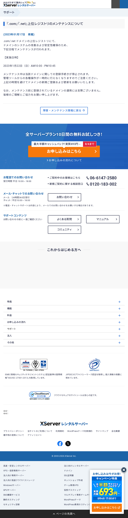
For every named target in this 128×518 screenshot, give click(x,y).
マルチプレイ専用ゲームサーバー (79, 495)
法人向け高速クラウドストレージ (18, 480)
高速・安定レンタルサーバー (16, 466)
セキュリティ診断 (11, 504)
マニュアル (102, 219)
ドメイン (68, 471)
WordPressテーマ (72, 500)
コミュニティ (64, 229)
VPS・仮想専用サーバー (14, 471)
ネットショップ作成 (73, 480)
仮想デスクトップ (72, 490)
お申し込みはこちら (107, 507)
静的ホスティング (11, 500)
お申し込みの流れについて (65, 160)
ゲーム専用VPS (71, 485)
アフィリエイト (35, 435)
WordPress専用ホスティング (77, 504)
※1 (34, 3)
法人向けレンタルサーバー (76, 466)
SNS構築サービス (11, 495)
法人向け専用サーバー (13, 475)
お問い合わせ (64, 197)
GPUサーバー (9, 490)
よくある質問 (64, 219)
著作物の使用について (13, 435)
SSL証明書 (69, 475)
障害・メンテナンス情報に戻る (64, 110)
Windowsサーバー (11, 485)
